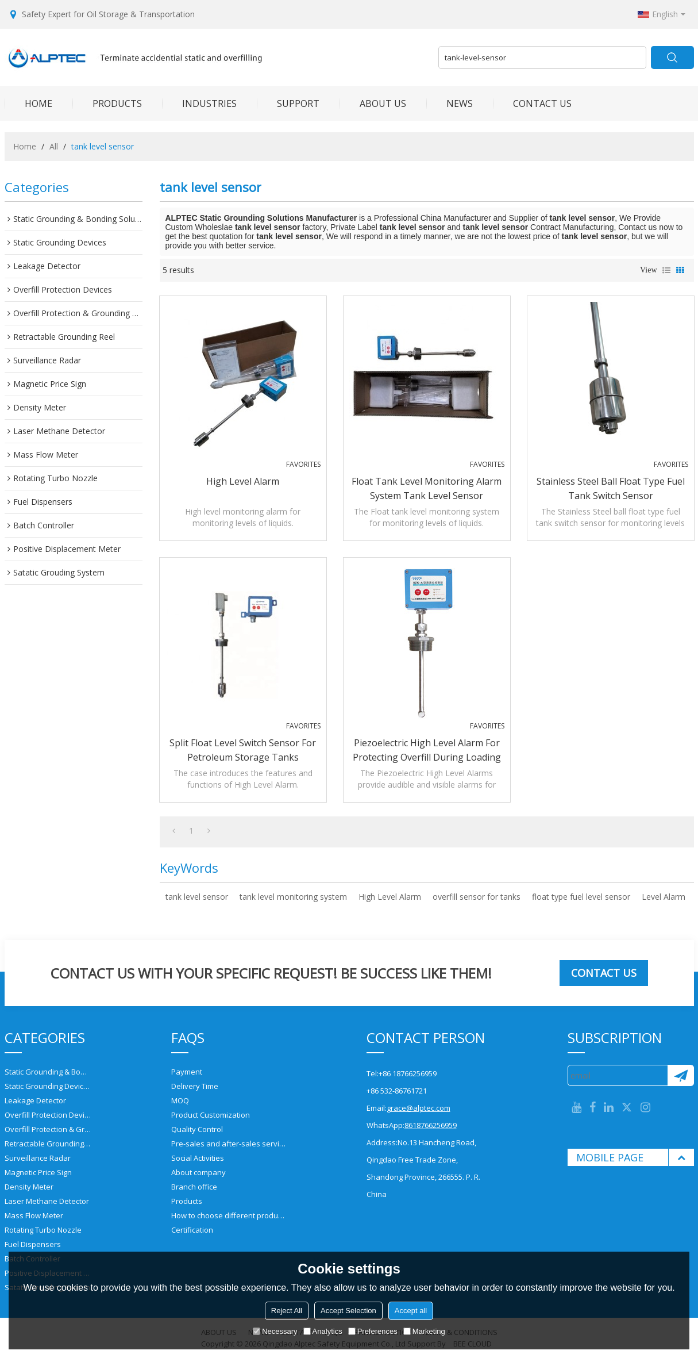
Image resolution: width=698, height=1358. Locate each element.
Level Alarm (663, 896)
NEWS (449, 103)
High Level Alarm (242, 481)
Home (24, 146)
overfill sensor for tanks (476, 896)
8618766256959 (430, 1125)
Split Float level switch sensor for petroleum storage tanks (242, 750)
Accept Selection (348, 1310)
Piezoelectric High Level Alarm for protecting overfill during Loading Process (427, 750)
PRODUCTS (107, 103)
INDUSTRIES (199, 103)
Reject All (286, 1310)
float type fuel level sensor (581, 896)
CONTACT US (532, 103)
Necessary (275, 1331)
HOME (28, 103)
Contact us (604, 973)
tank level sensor (196, 896)
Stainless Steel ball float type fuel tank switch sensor (611, 488)
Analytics (322, 1331)
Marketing (424, 1331)
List (666, 270)
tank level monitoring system (293, 896)
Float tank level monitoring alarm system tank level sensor (427, 488)
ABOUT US (373, 103)
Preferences (373, 1331)
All (53, 146)
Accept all (411, 1310)
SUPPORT (288, 103)
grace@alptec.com (418, 1108)
